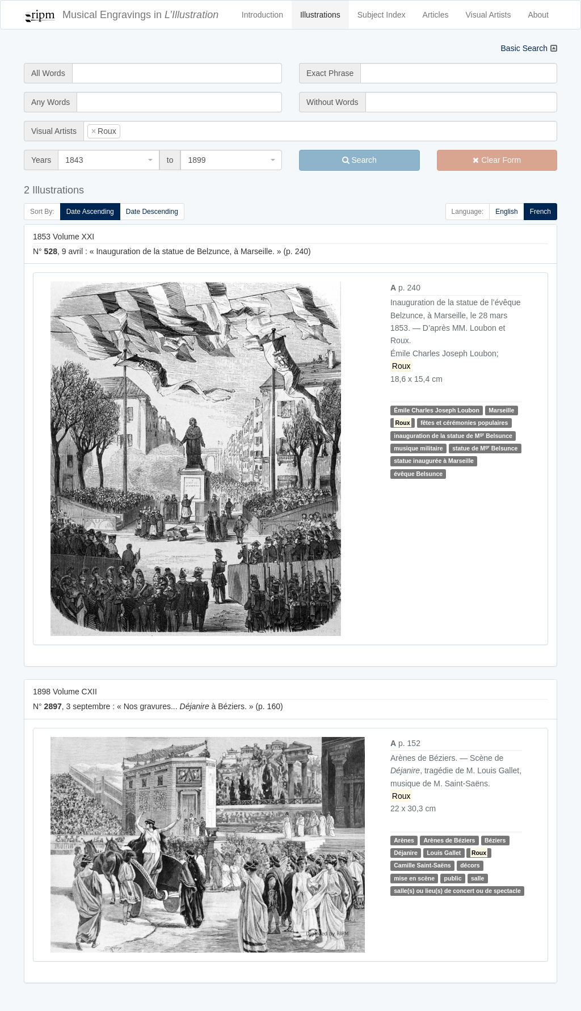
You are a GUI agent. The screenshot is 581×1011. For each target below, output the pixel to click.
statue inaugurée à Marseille (434, 460)
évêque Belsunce (418, 473)
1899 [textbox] (196, 160)
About (538, 14)
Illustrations (320, 14)
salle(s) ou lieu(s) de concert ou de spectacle (457, 890)
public (453, 878)
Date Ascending (90, 212)
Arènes (404, 840)
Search (359, 160)
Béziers (495, 840)
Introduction (262, 14)
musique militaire (418, 448)
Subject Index (381, 14)
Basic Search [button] (524, 48)
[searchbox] (140, 131)
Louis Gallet (444, 852)
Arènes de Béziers (449, 840)
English (506, 212)
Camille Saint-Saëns (422, 865)
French (540, 212)
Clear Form (497, 160)
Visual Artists (488, 14)
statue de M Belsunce (484, 448)
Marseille (501, 410)
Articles (436, 14)
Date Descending (152, 212)
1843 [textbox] (74, 160)
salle (477, 878)
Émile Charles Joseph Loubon (436, 410)
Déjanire (405, 852)
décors (469, 865)
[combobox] (320, 131)
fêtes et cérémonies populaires (464, 422)
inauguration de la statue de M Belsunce (453, 435)
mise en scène (414, 878)
